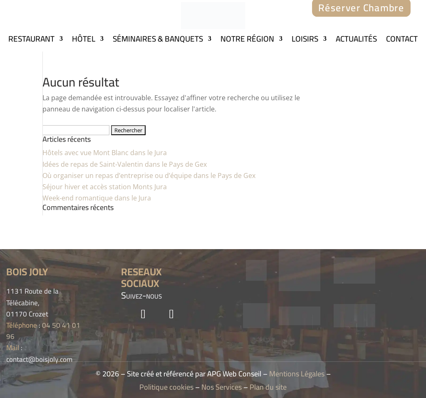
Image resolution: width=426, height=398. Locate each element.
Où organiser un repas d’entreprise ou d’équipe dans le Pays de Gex (148, 175)
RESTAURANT (31, 40)
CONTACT (402, 40)
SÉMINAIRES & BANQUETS (158, 40)
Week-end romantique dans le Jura (96, 198)
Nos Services (221, 387)
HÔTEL (83, 40)
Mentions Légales (296, 374)
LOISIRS (305, 40)
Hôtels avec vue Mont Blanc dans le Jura (104, 152)
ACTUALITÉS (356, 40)
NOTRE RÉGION (247, 40)
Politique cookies (166, 387)
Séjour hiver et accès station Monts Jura (104, 186)
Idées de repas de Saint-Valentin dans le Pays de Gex (124, 164)
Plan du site (268, 387)
